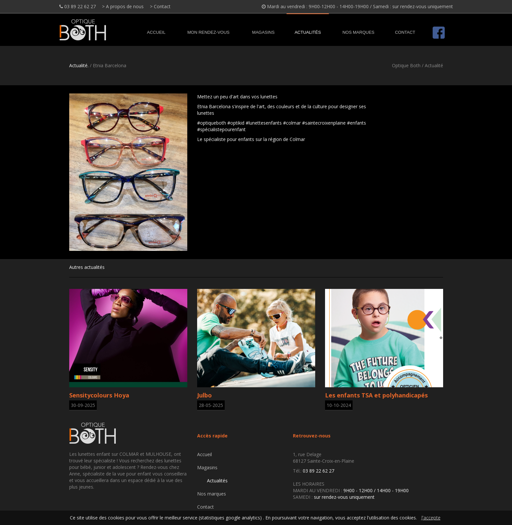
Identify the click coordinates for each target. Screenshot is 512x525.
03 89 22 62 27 (77, 6)
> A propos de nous (123, 6)
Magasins (263, 32)
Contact (405, 32)
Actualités (308, 32)
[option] (128, 172)
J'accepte (430, 518)
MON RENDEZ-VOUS (208, 32)
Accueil (156, 32)
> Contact (160, 6)
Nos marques (358, 32)
